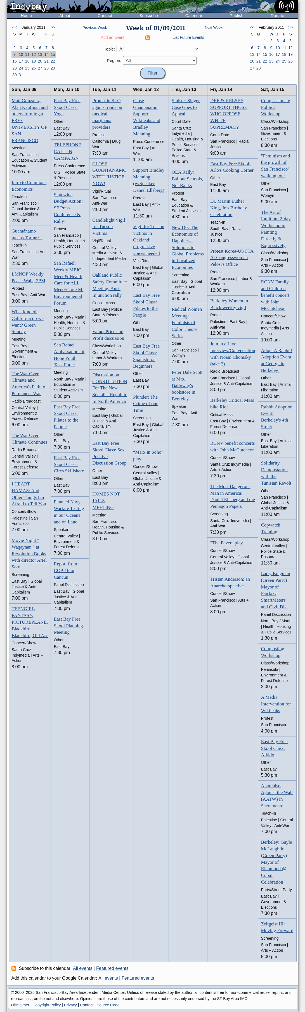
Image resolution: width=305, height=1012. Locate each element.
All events (82, 968)
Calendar (193, 15)
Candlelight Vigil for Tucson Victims (108, 226)
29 (53, 68)
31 (21, 75)
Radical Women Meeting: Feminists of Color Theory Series (187, 322)
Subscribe (148, 15)
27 (40, 68)
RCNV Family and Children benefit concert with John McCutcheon (275, 295)
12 (34, 54)
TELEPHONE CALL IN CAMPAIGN (67, 151)
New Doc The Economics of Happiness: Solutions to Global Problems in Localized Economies (188, 247)
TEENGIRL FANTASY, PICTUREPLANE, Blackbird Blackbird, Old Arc (30, 622)
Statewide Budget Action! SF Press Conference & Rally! (68, 208)
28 (46, 68)
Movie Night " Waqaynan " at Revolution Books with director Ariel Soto (29, 554)
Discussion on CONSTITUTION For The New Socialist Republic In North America (109, 388)
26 (34, 68)
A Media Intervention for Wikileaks (276, 704)
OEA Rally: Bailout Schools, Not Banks (187, 178)
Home (26, 15)
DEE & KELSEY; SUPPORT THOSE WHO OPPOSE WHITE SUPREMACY (228, 114)
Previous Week (94, 27)
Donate (277, 15)
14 (46, 54)
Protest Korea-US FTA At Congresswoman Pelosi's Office (232, 257)
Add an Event (112, 37)
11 (27, 54)
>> (53, 27)
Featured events (112, 968)
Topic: (109, 49)
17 (21, 61)
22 (53, 61)
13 (40, 54)
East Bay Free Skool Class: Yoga (67, 107)
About (64, 15)
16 (14, 61)
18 (27, 61)
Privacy (70, 1005)
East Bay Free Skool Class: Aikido (274, 748)
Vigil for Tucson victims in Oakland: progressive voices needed (148, 240)
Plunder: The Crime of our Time (145, 403)
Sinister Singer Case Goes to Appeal (186, 107)
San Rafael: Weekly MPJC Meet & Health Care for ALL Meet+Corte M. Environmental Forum (68, 283)
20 (40, 61)
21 (46, 61)
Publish (236, 15)
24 (21, 68)
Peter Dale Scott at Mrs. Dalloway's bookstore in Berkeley (187, 385)
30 (14, 75)
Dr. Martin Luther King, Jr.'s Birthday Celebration (228, 207)
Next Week (213, 27)
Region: (114, 60)
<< (14, 27)
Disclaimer (20, 1005)
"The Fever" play (226, 543)
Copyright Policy (46, 1005)
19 (34, 61)
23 (14, 68)
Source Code (108, 1005)
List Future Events (188, 37)
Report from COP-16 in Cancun (65, 570)
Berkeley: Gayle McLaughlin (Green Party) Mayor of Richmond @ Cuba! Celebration (276, 862)
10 (21, 54)
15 (53, 54)
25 (27, 68)
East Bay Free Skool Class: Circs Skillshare (69, 464)
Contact (105, 15)
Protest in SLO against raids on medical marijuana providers (107, 114)
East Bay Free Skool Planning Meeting (68, 625)
